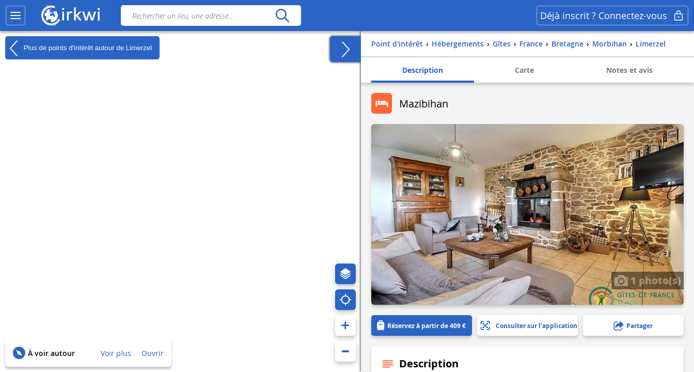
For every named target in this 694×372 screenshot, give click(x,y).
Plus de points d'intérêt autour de (78, 48)
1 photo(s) (647, 280)
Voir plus (116, 353)
